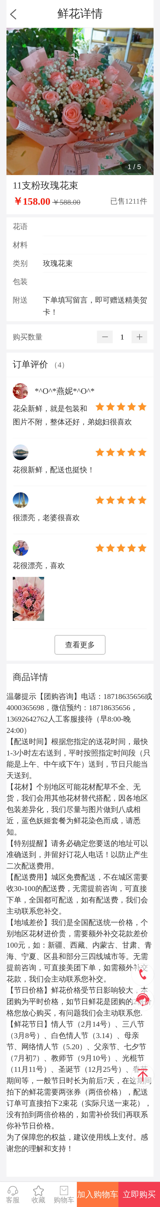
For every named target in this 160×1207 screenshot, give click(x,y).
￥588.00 (66, 202)
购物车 (64, 1194)
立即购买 (139, 1194)
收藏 (38, 1194)
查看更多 (80, 645)
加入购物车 (97, 1194)
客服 (13, 1194)
